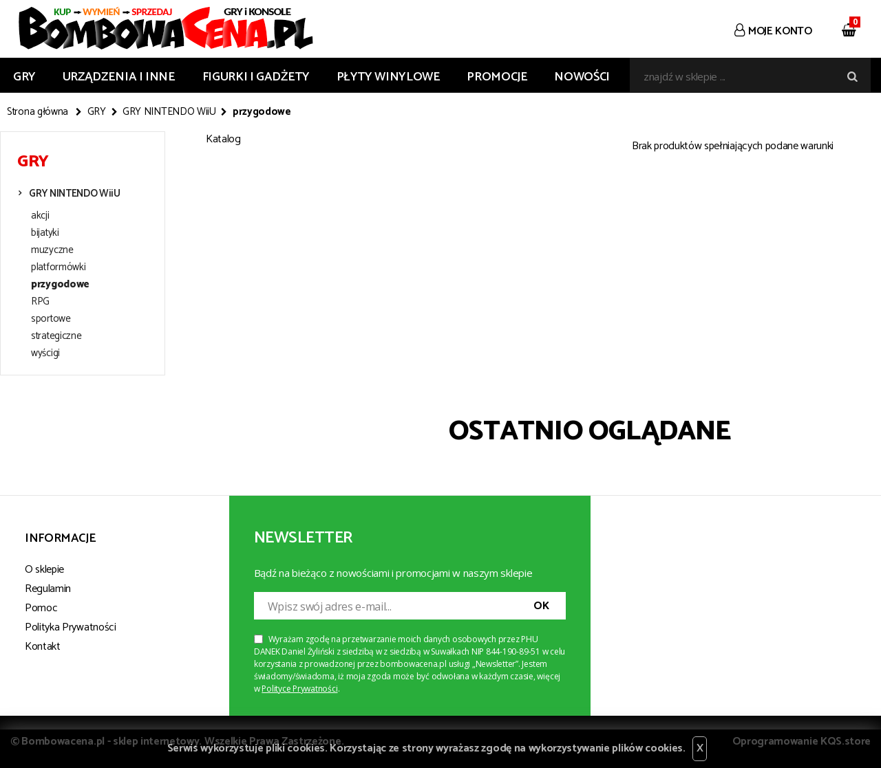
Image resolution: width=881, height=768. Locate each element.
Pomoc (41, 608)
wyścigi (45, 353)
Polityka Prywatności (70, 627)
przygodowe (60, 284)
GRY (24, 77)
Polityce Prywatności (299, 688)
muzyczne (52, 250)
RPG (40, 302)
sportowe (51, 319)
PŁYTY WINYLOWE (388, 77)
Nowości (581, 77)
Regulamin (48, 589)
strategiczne (56, 336)
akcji (40, 216)
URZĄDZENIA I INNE (119, 77)
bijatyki (45, 233)
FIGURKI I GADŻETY (256, 77)
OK (541, 606)
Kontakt (43, 646)
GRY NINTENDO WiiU (169, 112)
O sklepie (44, 569)
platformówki (58, 267)
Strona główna (37, 112)
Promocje (497, 77)
